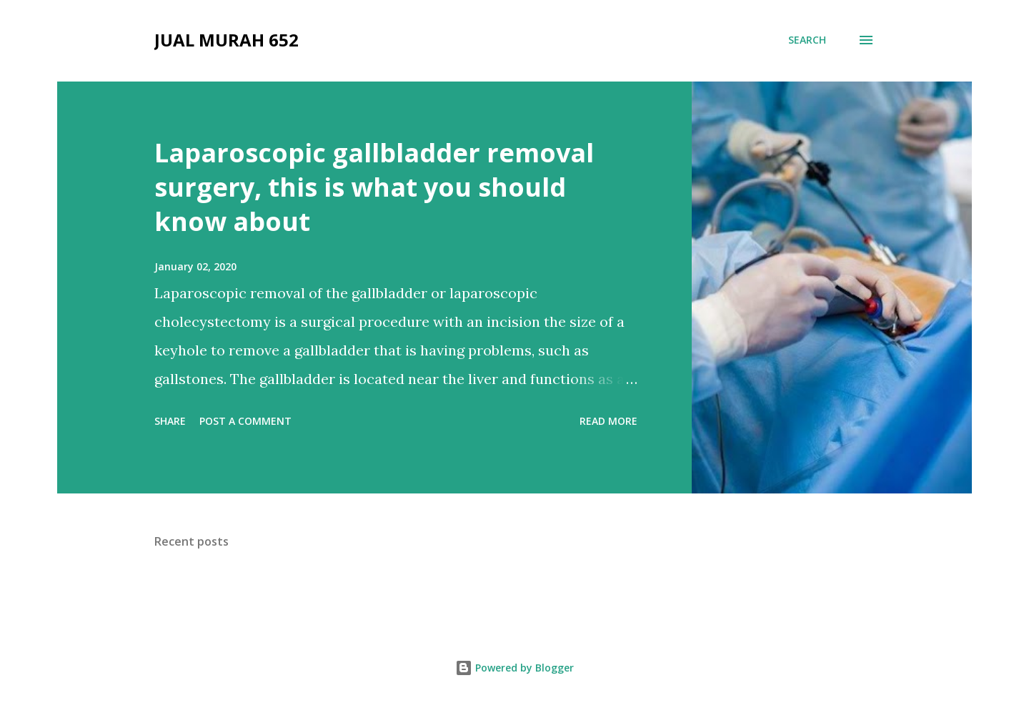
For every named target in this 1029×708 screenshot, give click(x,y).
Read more (608, 421)
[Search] (807, 40)
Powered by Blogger (514, 667)
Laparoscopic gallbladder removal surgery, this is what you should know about (374, 187)
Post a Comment (245, 421)
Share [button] (170, 421)
